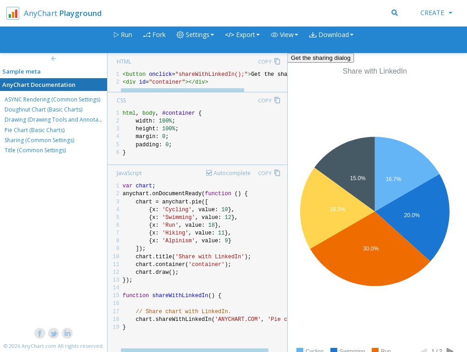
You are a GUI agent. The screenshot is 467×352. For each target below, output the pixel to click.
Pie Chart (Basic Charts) (34, 130)
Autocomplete (232, 173)
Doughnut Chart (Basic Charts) (43, 109)
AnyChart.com (38, 345)
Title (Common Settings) (35, 150)
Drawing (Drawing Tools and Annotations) (59, 119)
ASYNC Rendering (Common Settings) (52, 99)
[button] (284, 40)
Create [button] (436, 12)
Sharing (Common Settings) (39, 140)
